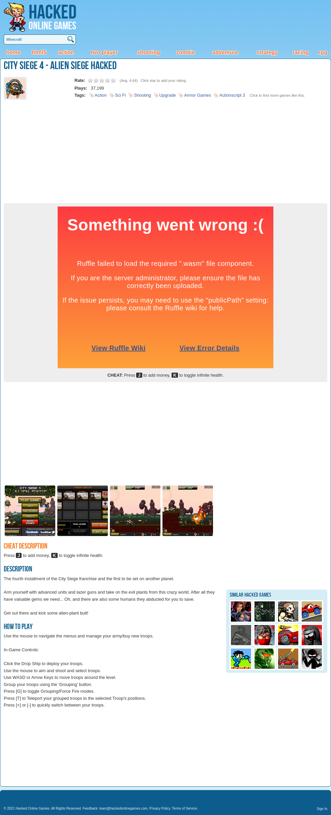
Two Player (104, 52)
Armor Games (197, 95)
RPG (323, 52)
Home (13, 52)
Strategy (267, 52)
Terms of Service (184, 808)
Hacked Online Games (33, 808)
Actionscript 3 (232, 95)
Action (66, 52)
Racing (301, 52)
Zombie (185, 52)
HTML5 (39, 52)
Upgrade (167, 95)
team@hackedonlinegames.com (123, 808)
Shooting (148, 52)
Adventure (225, 52)
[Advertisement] (165, 149)
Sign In (322, 809)
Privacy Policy (159, 808)
